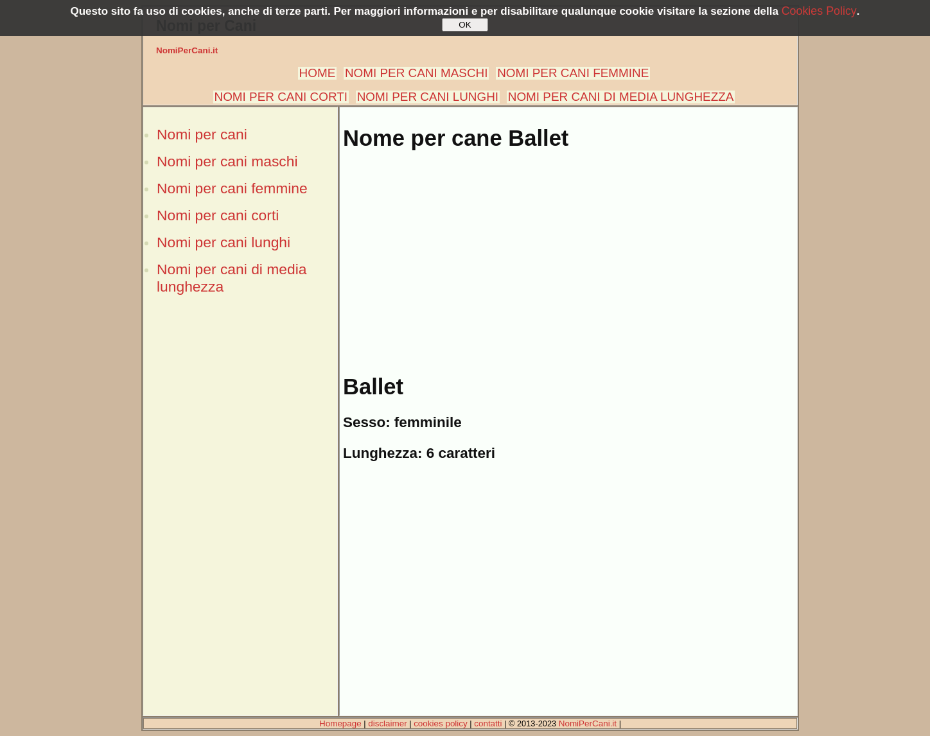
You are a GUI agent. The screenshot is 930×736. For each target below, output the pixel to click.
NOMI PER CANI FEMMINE (573, 73)
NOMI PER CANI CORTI (281, 96)
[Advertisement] (240, 522)
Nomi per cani (202, 134)
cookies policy (441, 723)
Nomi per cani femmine (232, 188)
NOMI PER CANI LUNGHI (427, 96)
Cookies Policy (819, 10)
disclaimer (387, 723)
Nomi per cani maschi (227, 161)
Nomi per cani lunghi (223, 242)
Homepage (340, 723)
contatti (488, 723)
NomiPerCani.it (187, 50)
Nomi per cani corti (218, 215)
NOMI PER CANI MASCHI (416, 73)
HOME (317, 73)
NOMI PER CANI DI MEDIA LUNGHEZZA (621, 96)
